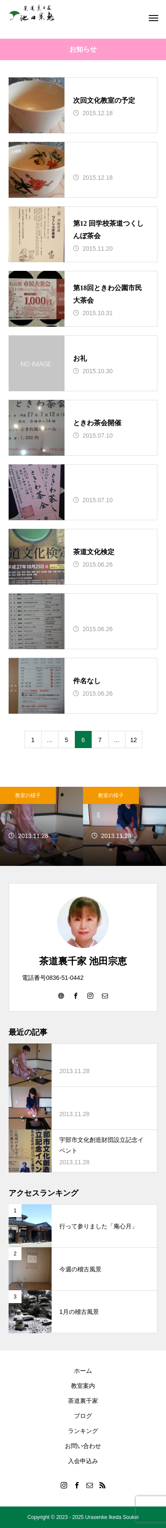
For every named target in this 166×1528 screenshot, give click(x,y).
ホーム (83, 1370)
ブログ (83, 1415)
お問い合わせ (83, 1445)
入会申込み (83, 1460)
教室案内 (83, 1385)
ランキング (83, 1430)
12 (133, 739)
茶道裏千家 (83, 1400)
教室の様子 (28, 795)
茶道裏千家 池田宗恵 (83, 961)
